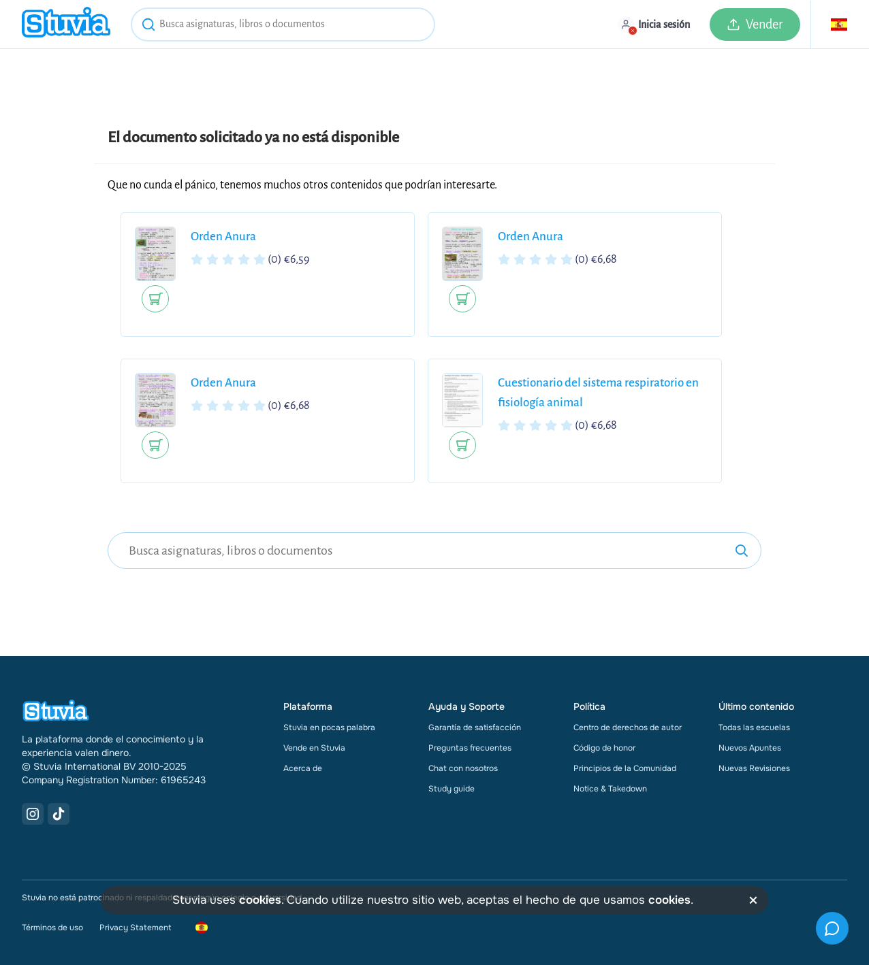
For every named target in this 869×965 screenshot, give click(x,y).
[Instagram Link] (33, 814)
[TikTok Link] (58, 814)
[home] (66, 24)
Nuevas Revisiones (754, 768)
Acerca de (302, 768)
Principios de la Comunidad (624, 768)
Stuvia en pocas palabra (329, 727)
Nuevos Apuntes (749, 747)
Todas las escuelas (754, 727)
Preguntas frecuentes (469, 747)
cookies (260, 900)
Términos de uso (52, 927)
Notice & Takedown (610, 788)
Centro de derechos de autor (627, 727)
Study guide (451, 788)
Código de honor (604, 747)
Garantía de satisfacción (474, 727)
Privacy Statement (135, 927)
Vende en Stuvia (314, 747)
